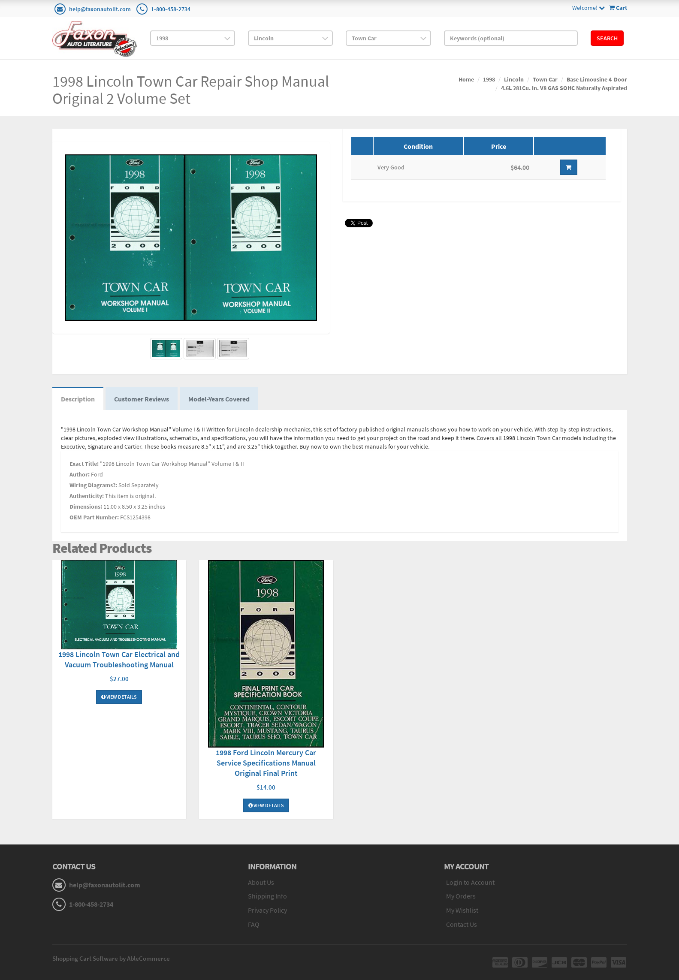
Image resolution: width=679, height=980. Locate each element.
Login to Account (470, 882)
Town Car (545, 79)
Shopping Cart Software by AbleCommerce (111, 958)
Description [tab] (78, 399)
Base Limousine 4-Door (597, 79)
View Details (119, 697)
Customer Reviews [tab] (141, 399)
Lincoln (514, 79)
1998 (489, 79)
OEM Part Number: (94, 517)
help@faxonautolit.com (100, 9)
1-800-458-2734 (170, 9)
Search (607, 38)
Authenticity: (86, 496)
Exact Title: (84, 463)
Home (466, 79)
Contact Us (461, 924)
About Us (261, 882)
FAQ (254, 924)
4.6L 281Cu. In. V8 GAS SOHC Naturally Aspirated (564, 88)
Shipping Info (267, 896)
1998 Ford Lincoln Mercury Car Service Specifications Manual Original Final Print (266, 763)
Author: (79, 474)
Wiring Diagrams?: (93, 485)
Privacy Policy (267, 910)
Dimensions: (85, 506)
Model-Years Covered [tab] (219, 399)
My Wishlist (462, 910)
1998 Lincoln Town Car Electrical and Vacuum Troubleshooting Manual (119, 659)
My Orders (461, 896)
